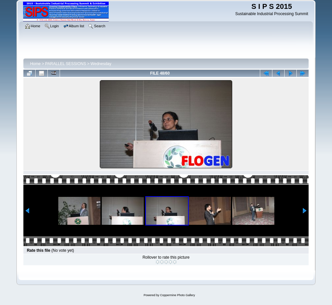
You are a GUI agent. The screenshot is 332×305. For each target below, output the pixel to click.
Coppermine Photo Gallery (177, 295)
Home (35, 63)
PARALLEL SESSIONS (65, 63)
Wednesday (101, 63)
